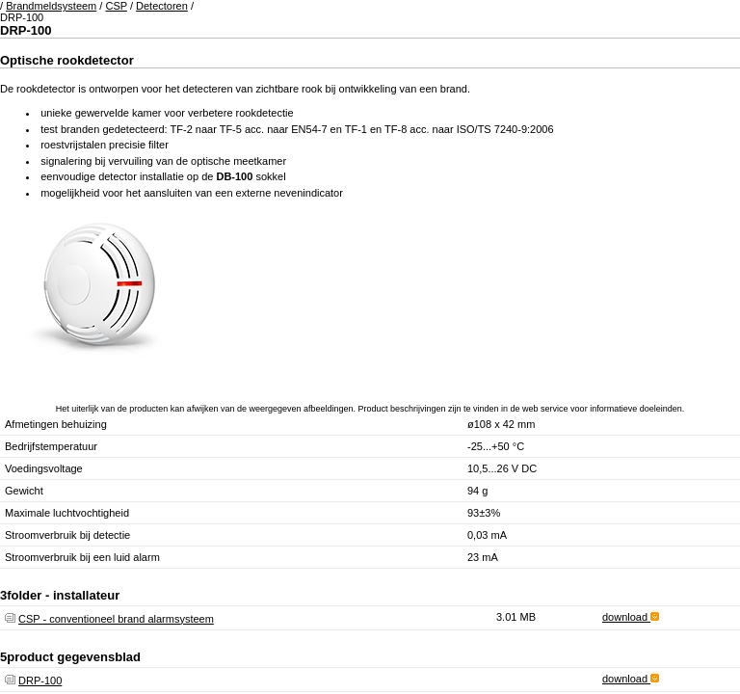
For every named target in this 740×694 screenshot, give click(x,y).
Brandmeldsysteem (51, 6)
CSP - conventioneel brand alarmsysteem (116, 619)
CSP (115, 6)
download (630, 617)
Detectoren (162, 6)
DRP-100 (40, 680)
